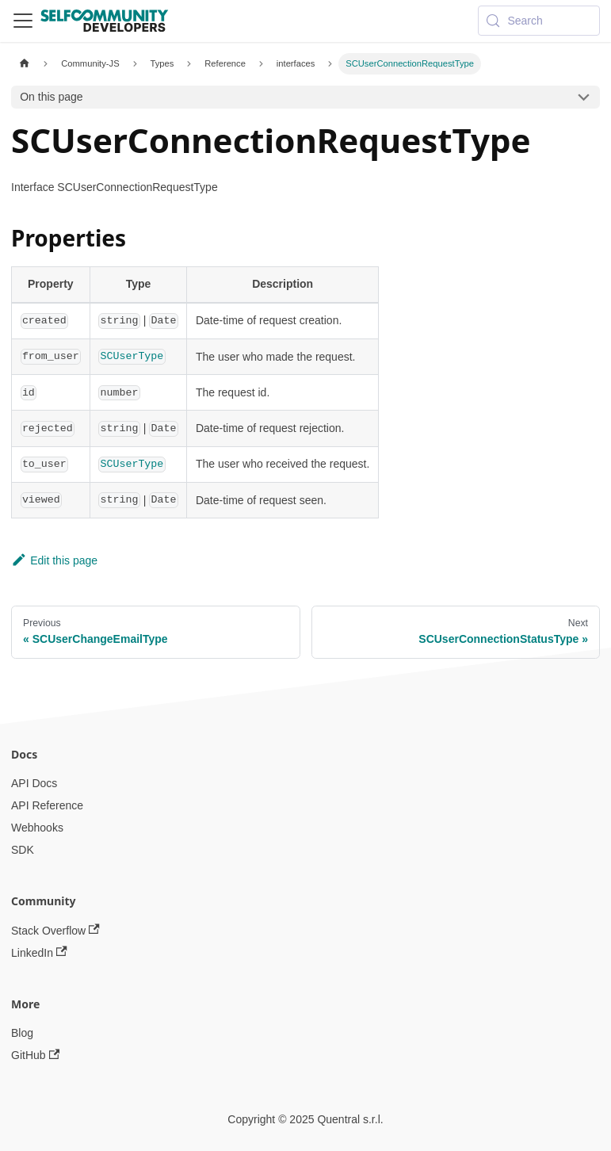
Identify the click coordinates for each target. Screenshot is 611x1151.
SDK (22, 849)
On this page (51, 96)
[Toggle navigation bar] (23, 21)
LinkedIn (39, 952)
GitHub (35, 1055)
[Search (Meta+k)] (539, 21)
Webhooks (37, 827)
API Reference (47, 805)
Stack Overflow (55, 930)
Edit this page (54, 560)
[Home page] (24, 64)
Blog (22, 1033)
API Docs (34, 783)
